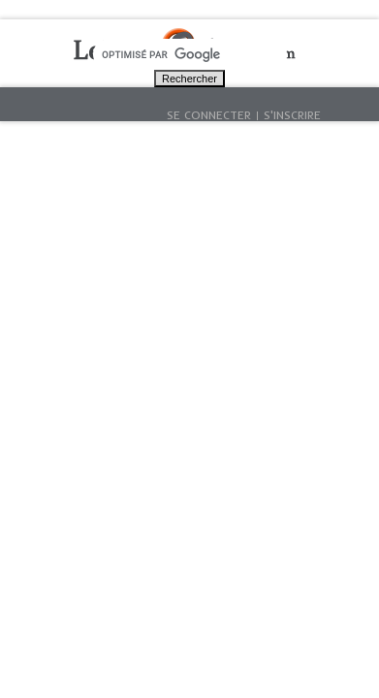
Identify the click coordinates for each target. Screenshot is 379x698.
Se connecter (209, 115)
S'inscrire (292, 115)
